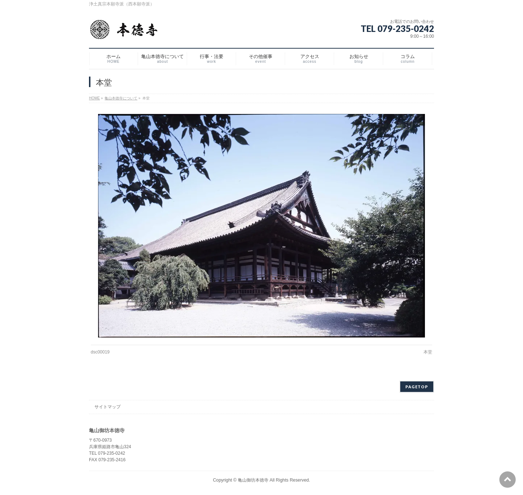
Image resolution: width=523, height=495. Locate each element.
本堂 (427, 352)
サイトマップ (107, 406)
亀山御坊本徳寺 (253, 480)
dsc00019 (100, 352)
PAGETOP (416, 386)
